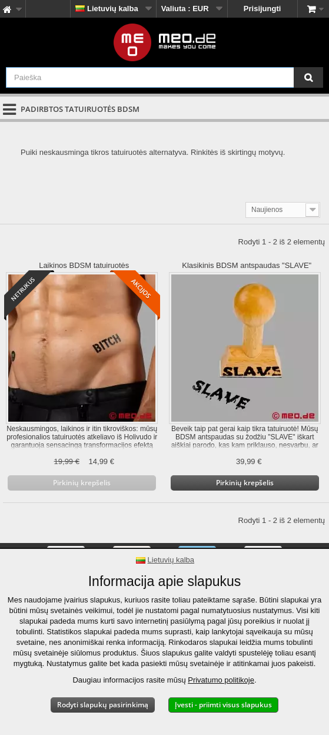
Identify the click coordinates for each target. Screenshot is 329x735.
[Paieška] (308, 77)
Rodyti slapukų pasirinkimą (102, 705)
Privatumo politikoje (221, 680)
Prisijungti (262, 8)
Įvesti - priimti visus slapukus (223, 705)
